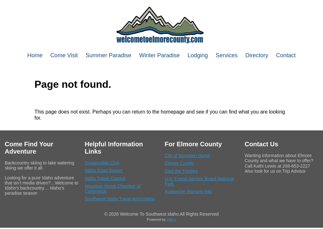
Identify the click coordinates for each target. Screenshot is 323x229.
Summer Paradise (108, 55)
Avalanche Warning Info (188, 191)
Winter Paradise (159, 55)
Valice (171, 219)
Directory (257, 55)
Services (227, 55)
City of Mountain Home (187, 155)
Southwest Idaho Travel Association (120, 198)
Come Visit (64, 55)
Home (35, 55)
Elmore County (179, 163)
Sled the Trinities (181, 171)
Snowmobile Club (102, 162)
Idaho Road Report (103, 170)
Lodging (198, 55)
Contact (286, 55)
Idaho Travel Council (105, 178)
